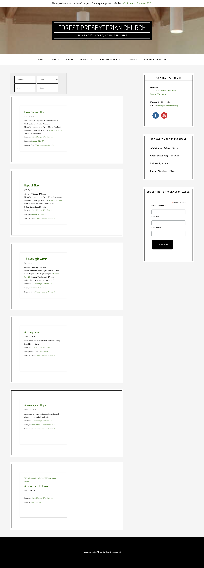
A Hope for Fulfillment (36, 486)
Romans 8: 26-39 (55, 130)
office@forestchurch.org (167, 105)
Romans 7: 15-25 (37, 288)
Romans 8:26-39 (37, 141)
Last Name (156, 227)
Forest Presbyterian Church (102, 27)
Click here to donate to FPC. (138, 3)
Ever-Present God (34, 112)
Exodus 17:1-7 (36, 424)
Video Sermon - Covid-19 (45, 145)
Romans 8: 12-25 (55, 200)
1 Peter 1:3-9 (43, 351)
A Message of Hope (35, 405)
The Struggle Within (35, 258)
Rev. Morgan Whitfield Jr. (42, 137)
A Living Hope (31, 332)
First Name (156, 216)
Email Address (158, 205)
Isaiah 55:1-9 (36, 502)
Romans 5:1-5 (47, 424)
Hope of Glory (32, 185)
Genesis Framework (113, 552)
